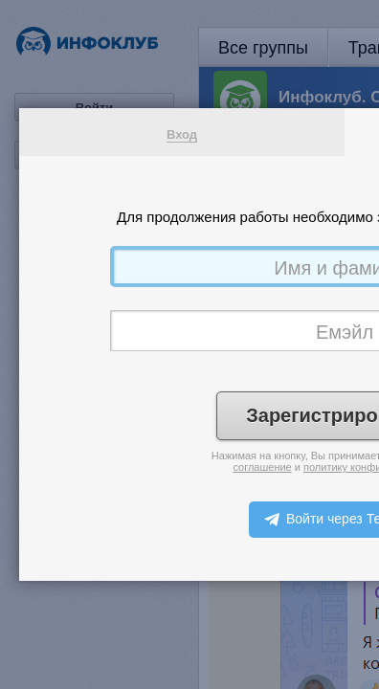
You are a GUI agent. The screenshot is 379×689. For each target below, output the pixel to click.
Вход (182, 134)
